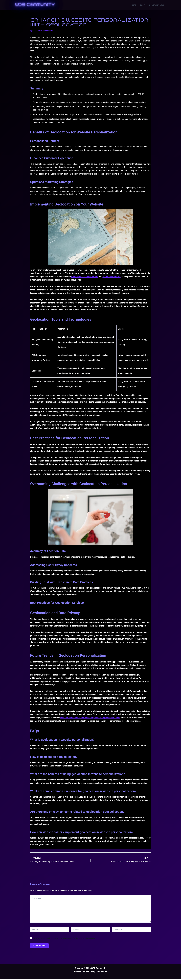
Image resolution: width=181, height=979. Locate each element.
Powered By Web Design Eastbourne (90, 971)
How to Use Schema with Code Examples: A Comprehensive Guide (90, 717)
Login (142, 5)
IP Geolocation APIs (111, 276)
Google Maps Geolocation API (84, 276)
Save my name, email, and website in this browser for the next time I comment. (64, 938)
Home (133, 5)
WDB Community (35, 5)
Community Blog (156, 5)
